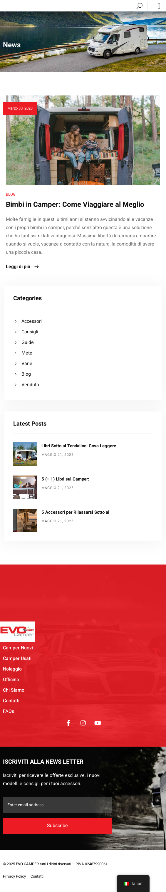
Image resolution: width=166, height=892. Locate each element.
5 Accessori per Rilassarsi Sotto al (75, 512)
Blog (11, 194)
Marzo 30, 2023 (20, 108)
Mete (26, 353)
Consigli (29, 331)
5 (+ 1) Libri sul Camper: (65, 479)
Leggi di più (22, 267)
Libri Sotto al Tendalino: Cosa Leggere (78, 446)
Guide (27, 342)
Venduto (30, 384)
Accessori (31, 321)
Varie (26, 363)
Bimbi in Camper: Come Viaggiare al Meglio (75, 204)
